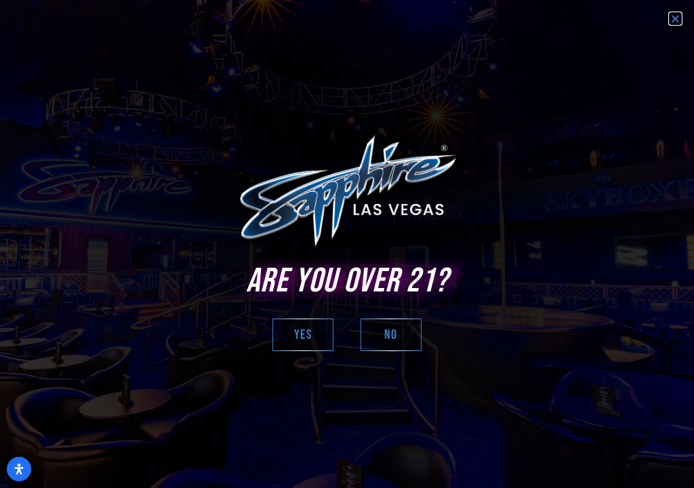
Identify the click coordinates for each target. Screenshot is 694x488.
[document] (347, 244)
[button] (675, 19)
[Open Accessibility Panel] (19, 469)
